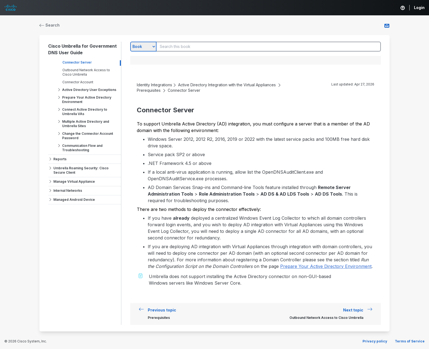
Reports (59, 159)
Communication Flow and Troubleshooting (82, 148)
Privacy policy (375, 341)
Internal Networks (67, 190)
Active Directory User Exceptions (89, 90)
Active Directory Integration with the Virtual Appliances (227, 84)
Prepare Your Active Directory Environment (86, 99)
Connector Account (77, 82)
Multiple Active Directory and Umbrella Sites (85, 123)
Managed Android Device (74, 200)
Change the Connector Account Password (87, 135)
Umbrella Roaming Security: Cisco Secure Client (81, 170)
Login (419, 7)
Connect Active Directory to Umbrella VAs (84, 111)
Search (49, 25)
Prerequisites (149, 90)
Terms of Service (410, 341)
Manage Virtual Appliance (74, 181)
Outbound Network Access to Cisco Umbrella (86, 72)
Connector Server (77, 62)
